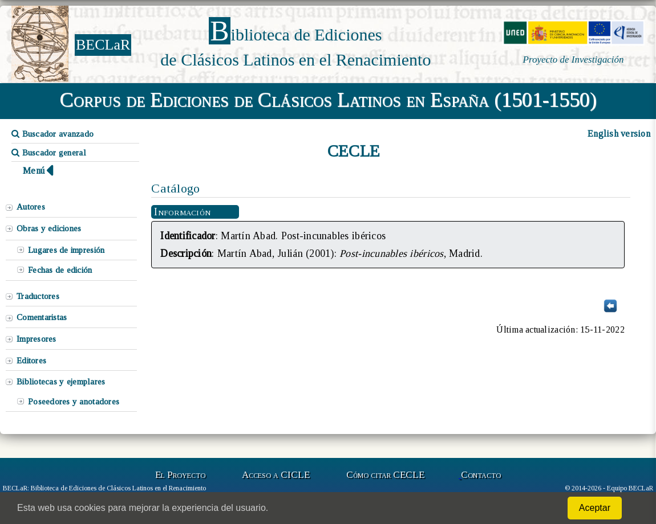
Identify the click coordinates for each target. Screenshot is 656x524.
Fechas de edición (60, 270)
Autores (31, 206)
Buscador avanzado (52, 133)
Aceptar (594, 508)
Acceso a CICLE (276, 474)
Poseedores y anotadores (73, 401)
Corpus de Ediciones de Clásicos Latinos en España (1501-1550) (328, 99)
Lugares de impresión (66, 250)
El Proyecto (180, 474)
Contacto (481, 474)
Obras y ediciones (49, 228)
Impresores (36, 338)
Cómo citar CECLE (385, 474)
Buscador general (48, 152)
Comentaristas (42, 317)
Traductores (38, 296)
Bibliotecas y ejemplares (61, 381)
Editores (31, 360)
